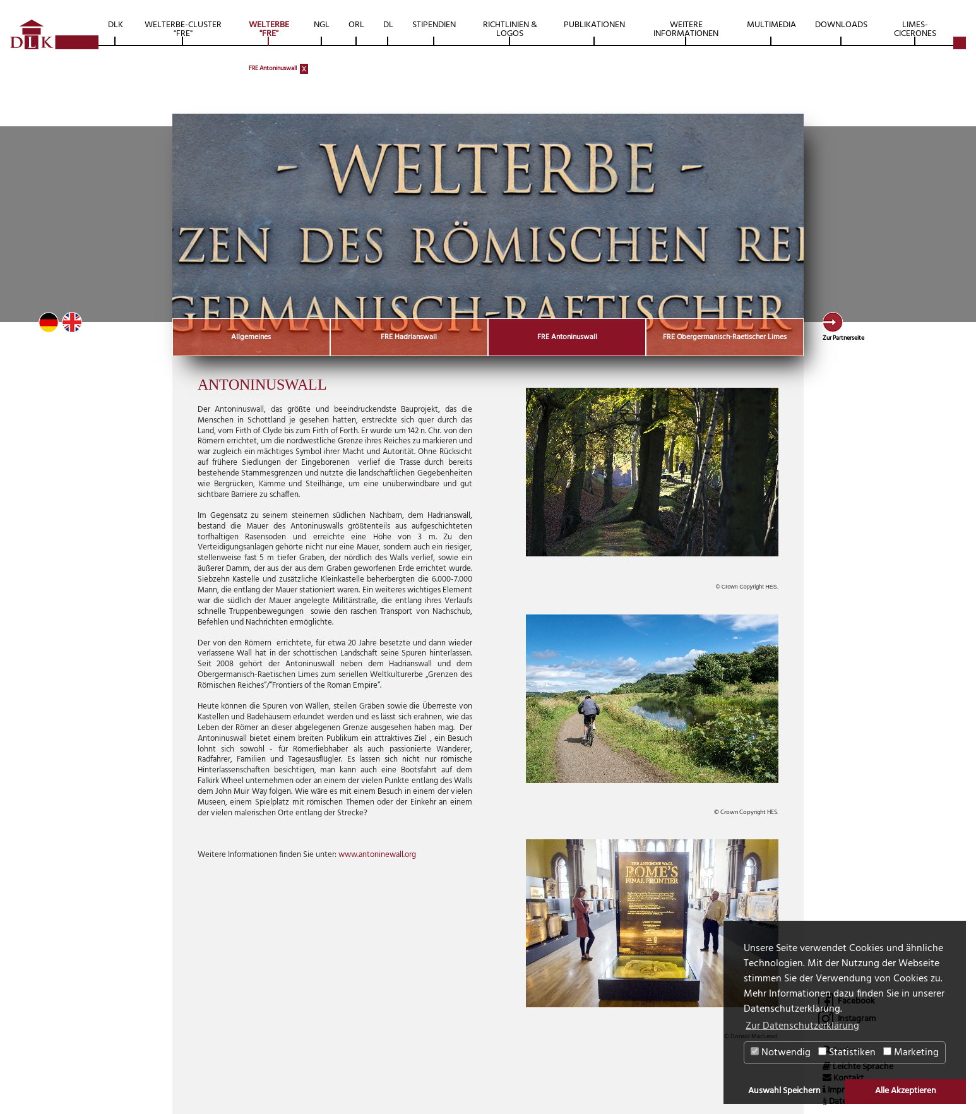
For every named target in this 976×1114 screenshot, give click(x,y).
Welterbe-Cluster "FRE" (183, 29)
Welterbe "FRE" (269, 29)
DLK (115, 25)
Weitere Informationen (685, 29)
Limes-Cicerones (915, 29)
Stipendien (434, 25)
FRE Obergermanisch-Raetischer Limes (725, 337)
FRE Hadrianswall (409, 337)
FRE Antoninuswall (273, 68)
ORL (356, 25)
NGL (322, 25)
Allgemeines (251, 337)
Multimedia (771, 25)
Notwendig (781, 1053)
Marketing (911, 1053)
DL (388, 25)
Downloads (841, 25)
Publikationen (594, 25)
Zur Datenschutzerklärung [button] (802, 1026)
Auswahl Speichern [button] (784, 1091)
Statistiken (847, 1053)
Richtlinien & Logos (510, 29)
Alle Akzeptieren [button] (905, 1091)
